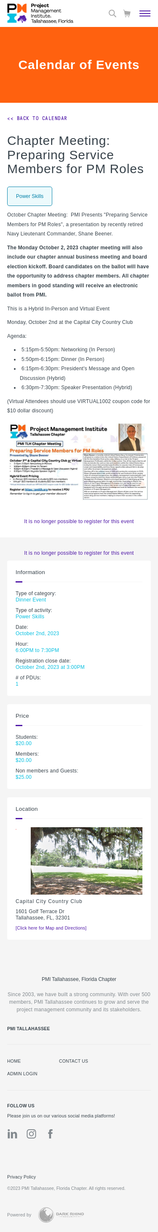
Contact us (73, 1061)
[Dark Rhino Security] (61, 1215)
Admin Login (22, 1073)
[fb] (50, 1133)
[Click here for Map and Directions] (51, 927)
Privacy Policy (21, 1176)
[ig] (31, 1133)
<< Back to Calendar (37, 118)
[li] (12, 1133)
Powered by (19, 1214)
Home (14, 1061)
